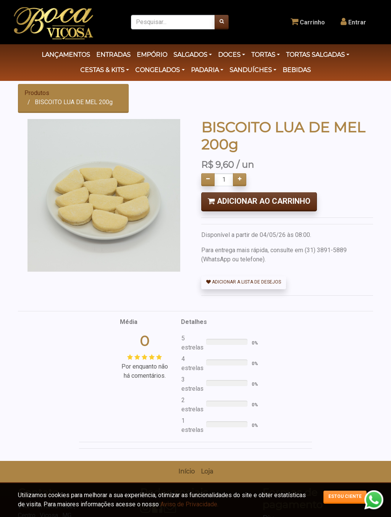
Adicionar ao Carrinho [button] (259, 201)
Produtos (36, 93)
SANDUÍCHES (250, 70)
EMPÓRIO (152, 54)
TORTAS (263, 54)
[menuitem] (186, 471)
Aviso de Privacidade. (189, 504)
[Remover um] (208, 179)
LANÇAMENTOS (66, 54)
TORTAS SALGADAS (315, 54)
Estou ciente (345, 496)
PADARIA (205, 70)
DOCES (229, 54)
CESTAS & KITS (102, 70)
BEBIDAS (297, 70)
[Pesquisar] (222, 22)
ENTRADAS (113, 54)
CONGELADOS (157, 70)
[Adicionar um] (239, 179)
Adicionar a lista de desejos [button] (243, 282)
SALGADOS (190, 54)
